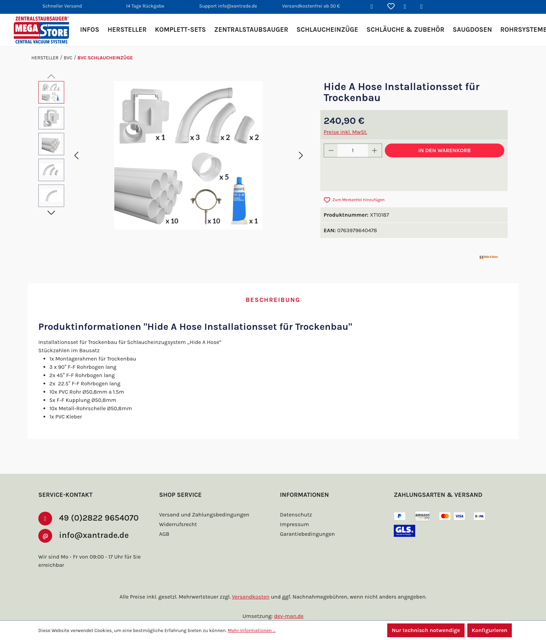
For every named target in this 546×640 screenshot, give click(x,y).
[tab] (273, 300)
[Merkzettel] (391, 7)
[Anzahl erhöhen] (375, 150)
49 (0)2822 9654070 (99, 518)
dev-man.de (288, 616)
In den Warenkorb (444, 150)
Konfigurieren (489, 630)
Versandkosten (251, 596)
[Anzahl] (353, 150)
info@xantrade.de (94, 535)
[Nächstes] (301, 155)
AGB (164, 534)
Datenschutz (296, 514)
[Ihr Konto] (407, 7)
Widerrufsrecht (178, 524)
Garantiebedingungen (307, 534)
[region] (172, 155)
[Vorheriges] (76, 155)
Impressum (294, 524)
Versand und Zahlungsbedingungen (204, 514)
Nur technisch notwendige (426, 630)
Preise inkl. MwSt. (345, 132)
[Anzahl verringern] (331, 150)
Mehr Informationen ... (252, 630)
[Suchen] (374, 7)
